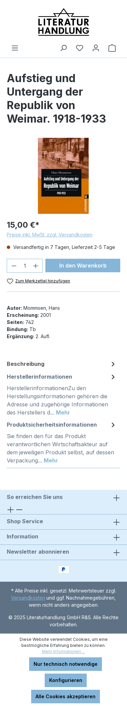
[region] (63, 176)
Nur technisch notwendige (66, 664)
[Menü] (15, 48)
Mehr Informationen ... (63, 651)
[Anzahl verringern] (14, 266)
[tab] (62, 363)
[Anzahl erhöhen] (36, 266)
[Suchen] (63, 48)
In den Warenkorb (83, 265)
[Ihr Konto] (96, 48)
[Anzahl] (25, 266)
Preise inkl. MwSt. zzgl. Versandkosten (49, 234)
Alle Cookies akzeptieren (66, 696)
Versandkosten (28, 598)
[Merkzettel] (79, 48)
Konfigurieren (65, 680)
